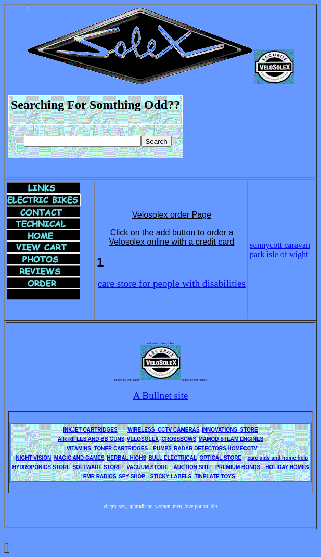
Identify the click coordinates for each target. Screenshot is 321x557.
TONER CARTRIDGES (121, 448)
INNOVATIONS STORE (230, 430)
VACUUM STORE (147, 467)
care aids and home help (277, 458)
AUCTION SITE (191, 467)
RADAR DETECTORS (200, 448)
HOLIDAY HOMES (287, 467)
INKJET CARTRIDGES (90, 430)
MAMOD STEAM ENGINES (231, 439)
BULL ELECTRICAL (173, 458)
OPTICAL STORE (221, 458)
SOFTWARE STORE (97, 467)
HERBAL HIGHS (126, 458)
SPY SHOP (132, 476)
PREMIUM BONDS (237, 467)
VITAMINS (79, 448)
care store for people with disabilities (172, 283)
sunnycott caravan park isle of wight (280, 249)
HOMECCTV (242, 448)
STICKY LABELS (170, 476)
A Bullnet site (160, 395)
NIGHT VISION (33, 458)
